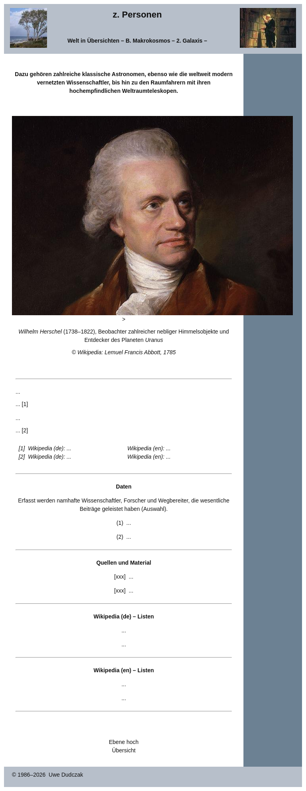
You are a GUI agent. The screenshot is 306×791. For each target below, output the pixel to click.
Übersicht (123, 750)
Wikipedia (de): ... (49, 448)
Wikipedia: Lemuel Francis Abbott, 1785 (126, 352)
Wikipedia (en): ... (149, 448)
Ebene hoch (124, 742)
